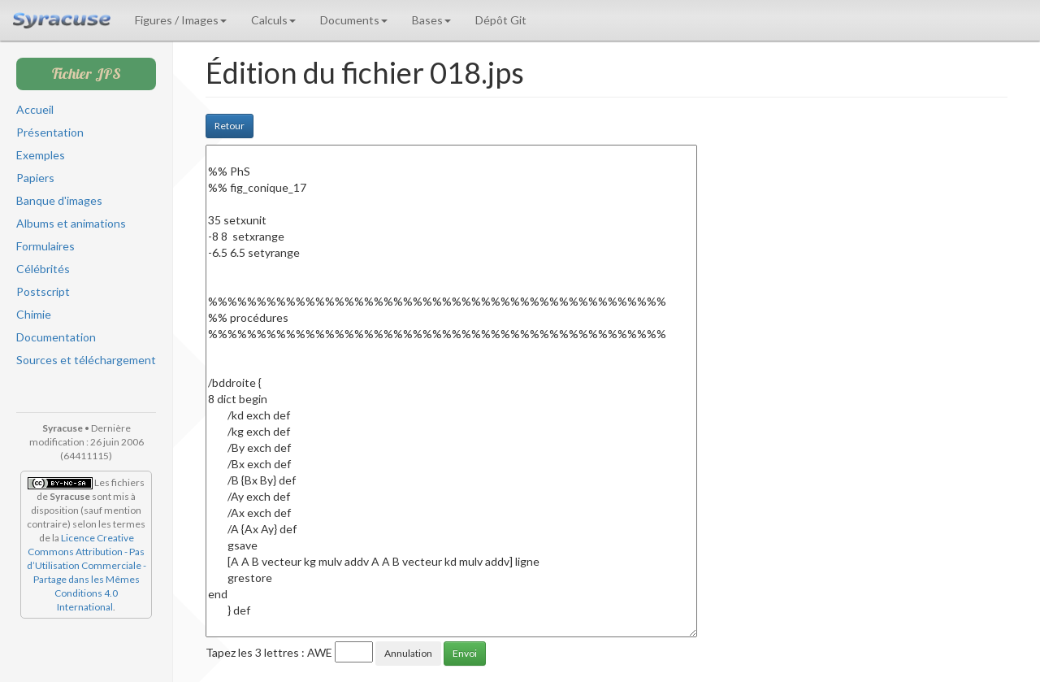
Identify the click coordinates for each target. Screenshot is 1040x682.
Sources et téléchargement (86, 360)
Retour (229, 125)
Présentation (50, 132)
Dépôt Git (500, 20)
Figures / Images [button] (181, 20)
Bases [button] (431, 20)
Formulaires (45, 246)
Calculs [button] (273, 20)
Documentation (56, 337)
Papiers (35, 178)
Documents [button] (354, 20)
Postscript (43, 291)
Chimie (33, 314)
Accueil (35, 109)
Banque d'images (59, 200)
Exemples (40, 155)
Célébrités (43, 269)
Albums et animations (71, 223)
